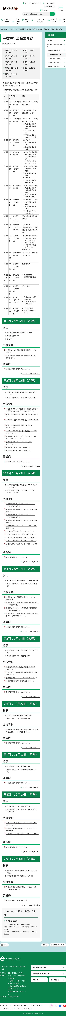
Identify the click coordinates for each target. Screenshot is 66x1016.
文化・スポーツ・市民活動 (38, 20)
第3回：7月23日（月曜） (11, 57)
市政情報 (62, 20)
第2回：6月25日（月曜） (28, 51)
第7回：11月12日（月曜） (11, 69)
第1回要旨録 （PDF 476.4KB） (18, 369)
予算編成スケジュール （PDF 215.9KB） (21, 678)
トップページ (14, 29)
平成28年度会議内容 (54, 60)
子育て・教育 (16, 21)
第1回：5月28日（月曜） (11, 51)
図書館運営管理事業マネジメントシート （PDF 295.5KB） (20, 516)
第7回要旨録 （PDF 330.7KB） (18, 783)
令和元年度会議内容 (54, 48)
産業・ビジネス (52, 20)
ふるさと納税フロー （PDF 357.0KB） (20, 534)
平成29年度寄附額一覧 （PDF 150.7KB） (21, 541)
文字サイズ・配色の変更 (32, 3)
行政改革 (28, 29)
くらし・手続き (5, 20)
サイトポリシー (35, 1005)
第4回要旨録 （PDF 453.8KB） (18, 627)
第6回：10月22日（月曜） (29, 63)
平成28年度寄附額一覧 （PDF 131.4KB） (21, 537)
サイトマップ (4, 1005)
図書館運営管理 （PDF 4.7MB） (18, 450)
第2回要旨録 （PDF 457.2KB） (18, 461)
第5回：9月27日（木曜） (11, 63)
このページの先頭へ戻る (31, 373)
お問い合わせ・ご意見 (39, 967)
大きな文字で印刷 (56, 945)
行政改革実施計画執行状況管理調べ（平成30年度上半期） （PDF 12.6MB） (22, 730)
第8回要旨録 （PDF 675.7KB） (18, 847)
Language (45, 10)
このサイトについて (6, 1008)
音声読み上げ (49, 6)
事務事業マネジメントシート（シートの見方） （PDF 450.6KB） (21, 437)
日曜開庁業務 (12, 991)
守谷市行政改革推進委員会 (41, 29)
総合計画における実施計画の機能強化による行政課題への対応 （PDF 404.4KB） (22, 410)
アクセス (35, 980)
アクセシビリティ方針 (19, 1005)
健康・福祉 (25, 20)
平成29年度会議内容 (54, 56)
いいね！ (6, 945)
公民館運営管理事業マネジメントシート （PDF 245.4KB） (20, 505)
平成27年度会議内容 (54, 64)
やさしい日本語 (49, 3)
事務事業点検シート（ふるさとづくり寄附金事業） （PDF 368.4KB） (22, 614)
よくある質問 (55, 980)
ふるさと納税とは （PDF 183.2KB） (20, 531)
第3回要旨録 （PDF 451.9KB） (18, 557)
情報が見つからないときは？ (41, 974)
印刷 (44, 945)
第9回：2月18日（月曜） (11, 75)
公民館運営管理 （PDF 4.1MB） (18, 447)
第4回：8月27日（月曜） (28, 57)
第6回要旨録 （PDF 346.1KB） (18, 743)
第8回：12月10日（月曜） (29, 69)
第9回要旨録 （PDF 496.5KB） (18, 900)
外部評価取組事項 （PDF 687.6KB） (20, 681)
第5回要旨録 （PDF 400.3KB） (18, 692)
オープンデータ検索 (22, 1008)
